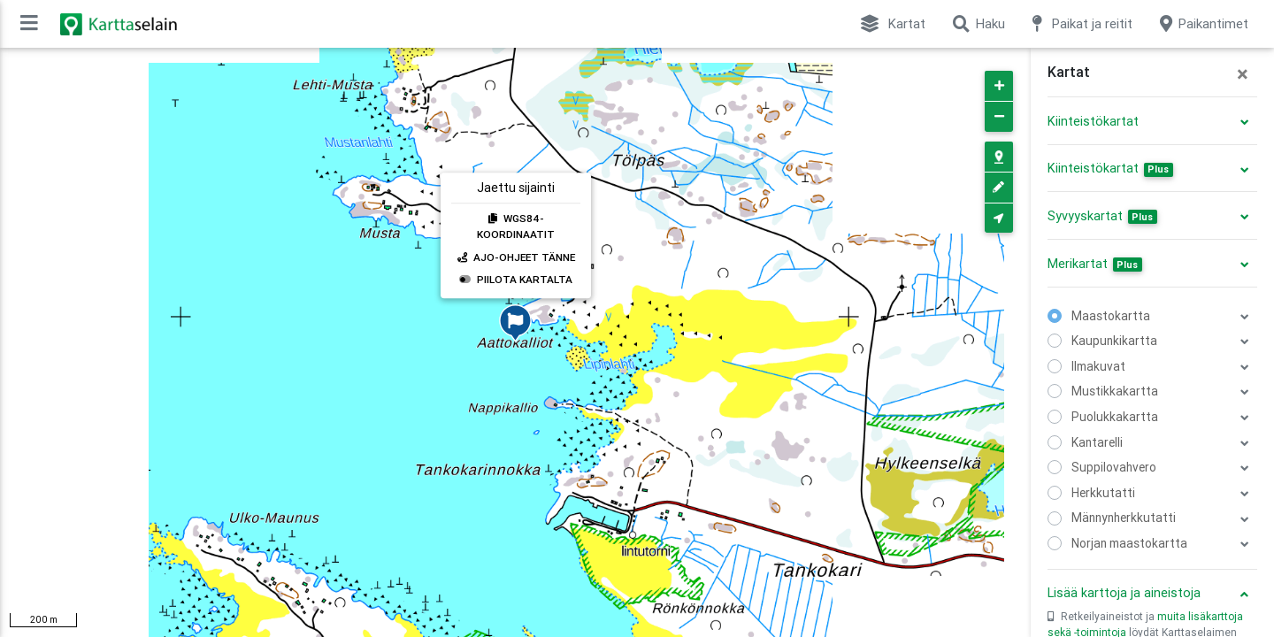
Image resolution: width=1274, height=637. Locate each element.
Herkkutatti (1103, 493)
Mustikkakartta (1114, 391)
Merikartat (1095, 264)
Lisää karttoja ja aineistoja (1124, 593)
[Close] (1242, 74)
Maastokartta (1110, 316)
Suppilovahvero (1113, 467)
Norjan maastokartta (1129, 543)
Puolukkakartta (1114, 417)
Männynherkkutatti (1123, 518)
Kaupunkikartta (1114, 341)
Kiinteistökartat (1093, 121)
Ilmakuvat (1098, 366)
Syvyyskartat (1102, 216)
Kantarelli (1097, 442)
